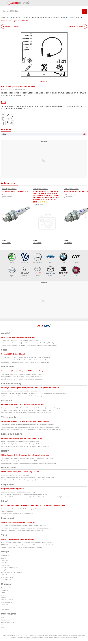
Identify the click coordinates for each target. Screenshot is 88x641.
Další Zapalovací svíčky (9, 189)
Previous (4, 216)
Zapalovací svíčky (74, 17)
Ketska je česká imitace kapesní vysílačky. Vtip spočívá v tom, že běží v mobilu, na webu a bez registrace (31, 429)
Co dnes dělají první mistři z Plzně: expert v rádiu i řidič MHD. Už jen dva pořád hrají (25, 362)
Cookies (50, 637)
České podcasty (5, 620)
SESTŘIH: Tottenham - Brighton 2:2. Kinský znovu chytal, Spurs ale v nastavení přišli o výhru (27, 545)
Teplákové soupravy (7, 602)
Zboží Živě (4, 558)
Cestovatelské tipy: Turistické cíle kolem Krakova (15, 475)
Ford (50, 258)
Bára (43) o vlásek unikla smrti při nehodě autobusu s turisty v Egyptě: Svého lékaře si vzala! (27, 477)
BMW (63, 258)
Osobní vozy (4, 560)
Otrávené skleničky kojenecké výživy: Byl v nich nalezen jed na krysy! (21, 340)
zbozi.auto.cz (5, 17)
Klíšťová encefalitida (7, 511)
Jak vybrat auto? (6, 579)
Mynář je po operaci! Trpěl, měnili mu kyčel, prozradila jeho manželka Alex (22, 547)
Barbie (3, 592)
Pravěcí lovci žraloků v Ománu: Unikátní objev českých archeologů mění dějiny (23, 525)
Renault (25, 271)
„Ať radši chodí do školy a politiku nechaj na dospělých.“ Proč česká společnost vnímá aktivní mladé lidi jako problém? (35, 497)
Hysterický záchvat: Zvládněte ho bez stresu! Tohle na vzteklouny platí (21, 391)
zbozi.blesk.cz (5, 565)
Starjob (3, 617)
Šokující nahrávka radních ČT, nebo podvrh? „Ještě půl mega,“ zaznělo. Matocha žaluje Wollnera (28, 345)
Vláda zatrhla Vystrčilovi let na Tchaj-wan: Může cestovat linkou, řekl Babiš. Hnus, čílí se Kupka (28, 343)
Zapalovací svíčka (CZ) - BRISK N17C (15, 191)
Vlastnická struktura (71, 637)
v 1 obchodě (6, 243)
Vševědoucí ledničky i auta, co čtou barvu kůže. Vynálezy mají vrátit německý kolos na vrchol (27, 444)
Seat (63, 271)
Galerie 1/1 (44, 81)
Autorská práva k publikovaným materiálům (55, 635)
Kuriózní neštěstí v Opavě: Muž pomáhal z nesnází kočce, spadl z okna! (21, 376)
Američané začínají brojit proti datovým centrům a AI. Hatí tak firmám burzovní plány (25, 446)
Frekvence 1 (4, 625)
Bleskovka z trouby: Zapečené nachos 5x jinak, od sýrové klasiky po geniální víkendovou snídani (28, 463)
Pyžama (3, 597)
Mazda (50, 271)
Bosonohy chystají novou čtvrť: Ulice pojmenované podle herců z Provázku (22, 374)
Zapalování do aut (59, 17)
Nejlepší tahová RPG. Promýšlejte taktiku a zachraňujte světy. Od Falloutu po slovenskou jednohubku (30, 427)
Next (84, 216)
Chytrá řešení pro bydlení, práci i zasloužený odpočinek (17, 513)
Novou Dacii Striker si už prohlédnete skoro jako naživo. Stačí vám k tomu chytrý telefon (26, 412)
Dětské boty (4, 604)
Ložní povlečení (5, 607)
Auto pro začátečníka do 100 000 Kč (11, 572)
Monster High (5, 590)
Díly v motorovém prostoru (41, 17)
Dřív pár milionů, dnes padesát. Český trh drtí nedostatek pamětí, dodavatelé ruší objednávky (27, 424)
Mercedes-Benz (37, 258)
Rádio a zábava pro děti (8, 622)
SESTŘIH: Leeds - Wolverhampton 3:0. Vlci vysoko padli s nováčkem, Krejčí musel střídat (26, 542)
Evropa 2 (3, 627)
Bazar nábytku (5, 609)
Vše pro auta (17, 17)
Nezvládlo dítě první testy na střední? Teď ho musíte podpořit (18, 509)
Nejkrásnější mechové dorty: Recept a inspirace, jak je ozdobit (19, 461)
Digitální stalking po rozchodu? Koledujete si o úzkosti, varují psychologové (22, 396)
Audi (76, 258)
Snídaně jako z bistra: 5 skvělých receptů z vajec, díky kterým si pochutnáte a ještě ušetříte (27, 458)
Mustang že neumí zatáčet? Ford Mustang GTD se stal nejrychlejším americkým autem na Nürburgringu (31, 408)
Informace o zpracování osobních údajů (35, 637)
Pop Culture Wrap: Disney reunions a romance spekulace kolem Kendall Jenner (24, 494)
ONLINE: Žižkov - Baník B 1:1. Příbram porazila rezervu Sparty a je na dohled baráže (25, 357)
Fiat (76, 271)
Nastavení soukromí (59, 637)
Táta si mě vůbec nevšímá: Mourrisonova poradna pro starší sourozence (22, 530)
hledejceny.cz (5, 555)
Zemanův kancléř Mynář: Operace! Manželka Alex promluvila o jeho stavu (22, 379)
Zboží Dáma (4, 562)
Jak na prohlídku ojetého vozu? (10, 567)
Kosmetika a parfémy (7, 599)
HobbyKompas (5, 570)
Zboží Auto (4, 574)
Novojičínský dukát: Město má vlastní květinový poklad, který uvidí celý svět (22, 480)
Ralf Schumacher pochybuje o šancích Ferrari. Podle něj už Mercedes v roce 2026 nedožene (27, 410)
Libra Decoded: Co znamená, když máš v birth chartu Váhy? (18, 492)
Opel (12, 271)
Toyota (38, 271)
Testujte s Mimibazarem (8, 588)
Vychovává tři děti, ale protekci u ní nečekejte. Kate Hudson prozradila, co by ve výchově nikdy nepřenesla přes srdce (34, 393)
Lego (2, 595)
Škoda (12, 258)
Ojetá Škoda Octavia (7, 577)
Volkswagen (25, 258)
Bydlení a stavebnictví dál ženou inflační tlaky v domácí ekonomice (20, 441)
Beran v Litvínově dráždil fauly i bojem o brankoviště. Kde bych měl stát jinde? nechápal (26, 360)
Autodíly (27, 17)
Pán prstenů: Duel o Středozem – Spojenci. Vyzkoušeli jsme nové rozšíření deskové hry (26, 528)
